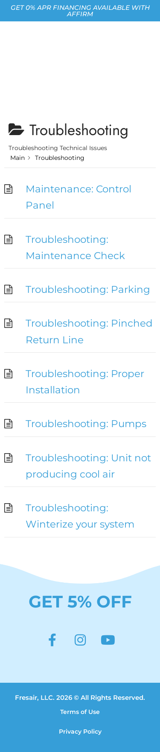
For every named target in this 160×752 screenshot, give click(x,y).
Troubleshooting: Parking (88, 289)
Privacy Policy (80, 731)
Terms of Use (80, 712)
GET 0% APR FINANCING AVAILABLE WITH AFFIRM (80, 10)
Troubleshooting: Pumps (86, 424)
